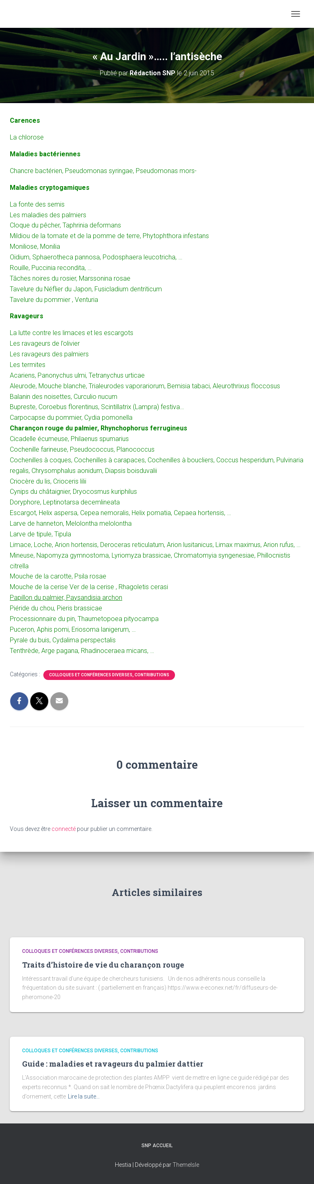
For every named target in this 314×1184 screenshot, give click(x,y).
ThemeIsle (186, 1164)
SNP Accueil (157, 1145)
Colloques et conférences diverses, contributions (109, 675)
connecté (64, 829)
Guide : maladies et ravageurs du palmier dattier (112, 1064)
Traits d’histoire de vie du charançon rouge (103, 965)
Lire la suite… (84, 1096)
